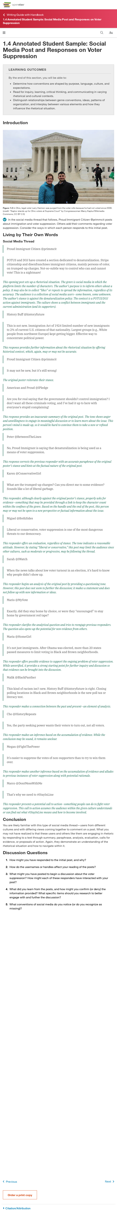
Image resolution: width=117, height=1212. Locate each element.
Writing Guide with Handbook (23, 15)
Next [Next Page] (110, 1181)
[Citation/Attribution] (58, 1208)
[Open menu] (4, 32)
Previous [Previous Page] (9, 1181)
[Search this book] (102, 32)
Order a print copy (20, 1195)
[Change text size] (111, 32)
